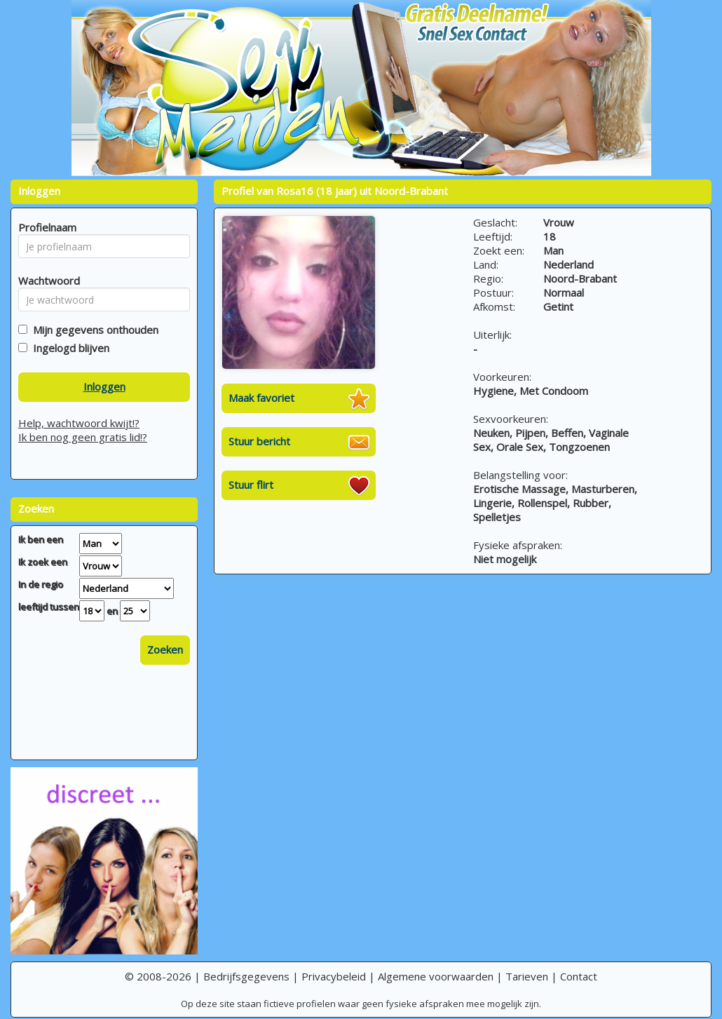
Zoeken (165, 649)
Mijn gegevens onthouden (92, 330)
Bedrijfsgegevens (246, 976)
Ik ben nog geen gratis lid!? (82, 437)
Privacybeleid (333, 976)
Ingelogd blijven (68, 348)
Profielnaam (45, 227)
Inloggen (104, 386)
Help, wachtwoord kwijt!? (78, 423)
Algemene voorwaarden (435, 976)
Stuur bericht (259, 441)
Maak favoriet (261, 398)
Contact (578, 976)
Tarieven (526, 976)
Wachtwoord (45, 281)
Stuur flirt (251, 485)
